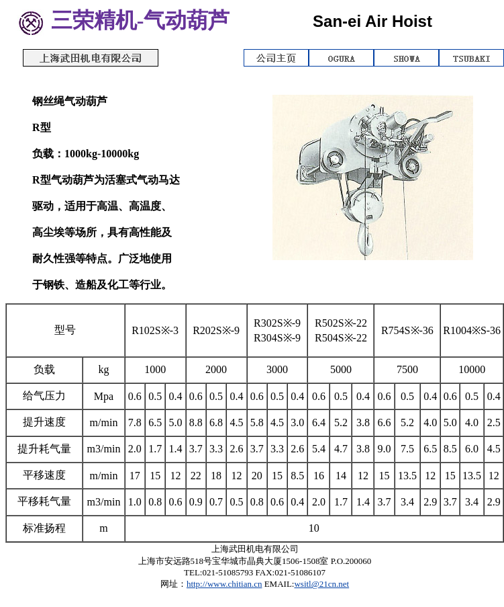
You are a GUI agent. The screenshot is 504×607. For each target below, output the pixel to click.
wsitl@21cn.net (321, 584)
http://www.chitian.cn (224, 584)
